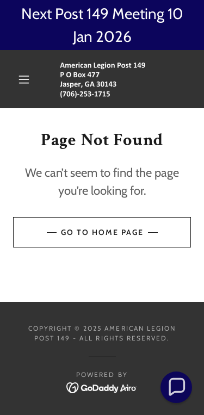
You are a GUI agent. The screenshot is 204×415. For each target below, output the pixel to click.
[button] (24, 79)
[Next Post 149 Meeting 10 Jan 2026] (102, 25)
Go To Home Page (102, 232)
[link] (104, 79)
